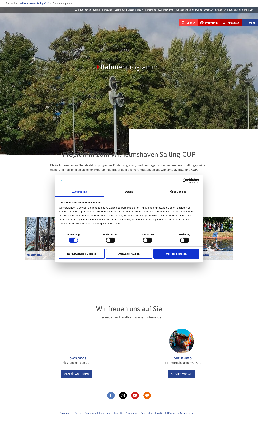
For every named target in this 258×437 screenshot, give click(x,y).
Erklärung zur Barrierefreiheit (180, 413)
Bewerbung (131, 413)
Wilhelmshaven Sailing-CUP (34, 3)
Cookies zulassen (176, 253)
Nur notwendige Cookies (81, 253)
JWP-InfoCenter (166, 9)
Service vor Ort (182, 374)
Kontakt (118, 413)
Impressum (105, 413)
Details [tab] (129, 191)
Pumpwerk (107, 9)
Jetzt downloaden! (76, 374)
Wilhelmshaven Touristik (87, 9)
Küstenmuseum (135, 9)
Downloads (65, 413)
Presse (78, 413)
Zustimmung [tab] (79, 191)
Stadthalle (120, 9)
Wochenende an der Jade (189, 9)
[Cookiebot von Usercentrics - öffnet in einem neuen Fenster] (185, 180)
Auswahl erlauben (129, 253)
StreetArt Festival (213, 9)
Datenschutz (147, 413)
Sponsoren (90, 413)
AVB (159, 413)
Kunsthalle (150, 9)
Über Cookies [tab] (178, 191)
